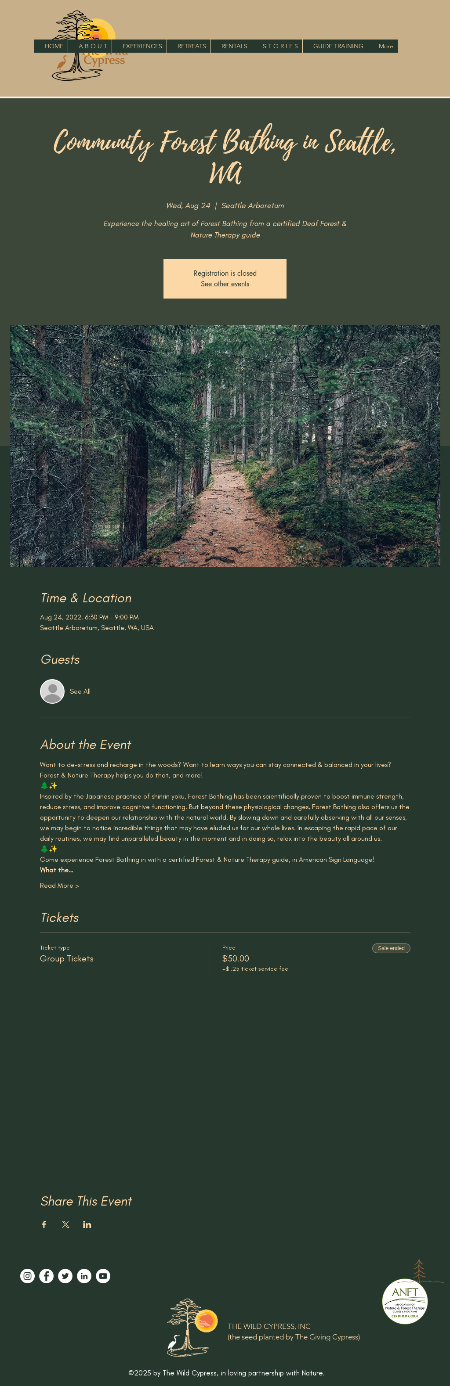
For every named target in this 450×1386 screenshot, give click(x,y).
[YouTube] (103, 1276)
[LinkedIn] (84, 1276)
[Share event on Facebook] (44, 1224)
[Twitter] (65, 1276)
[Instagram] (27, 1276)
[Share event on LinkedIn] (87, 1224)
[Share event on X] (66, 1224)
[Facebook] (46, 1276)
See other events (225, 283)
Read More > (59, 885)
